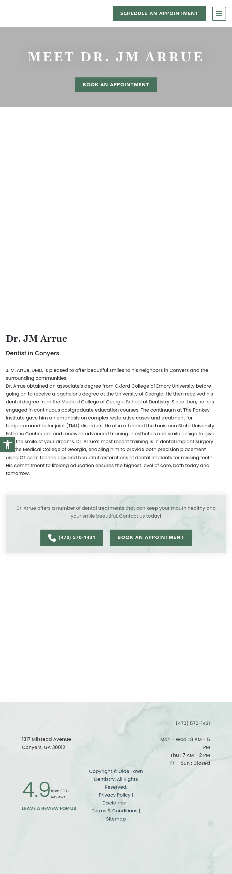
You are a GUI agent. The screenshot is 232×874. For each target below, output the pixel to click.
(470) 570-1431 (71, 538)
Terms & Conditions (115, 810)
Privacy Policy (114, 795)
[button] (7, 444)
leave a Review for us (49, 808)
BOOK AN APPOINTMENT (151, 537)
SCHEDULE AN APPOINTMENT (159, 13)
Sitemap (116, 819)
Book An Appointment (116, 84)
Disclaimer (114, 803)
